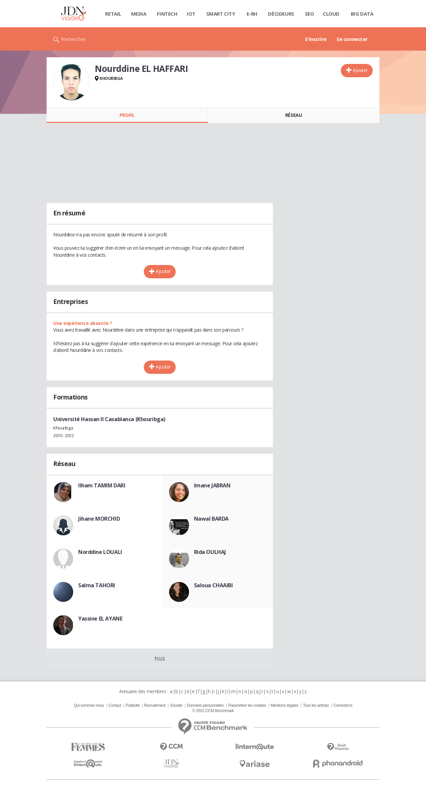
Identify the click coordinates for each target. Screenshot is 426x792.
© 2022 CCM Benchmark (213, 710)
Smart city (220, 13)
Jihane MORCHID (99, 518)
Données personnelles (205, 705)
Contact (114, 705)
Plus (159, 658)
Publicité (133, 705)
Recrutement (154, 705)
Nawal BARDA (211, 518)
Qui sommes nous (89, 705)
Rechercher (73, 39)
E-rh (252, 13)
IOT (191, 13)
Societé (176, 705)
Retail (113, 13)
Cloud (331, 13)
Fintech (167, 13)
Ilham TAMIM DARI (101, 485)
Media (138, 13)
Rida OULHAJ (210, 552)
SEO (309, 13)
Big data (362, 13)
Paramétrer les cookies (247, 705)
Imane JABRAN (212, 485)
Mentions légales (284, 705)
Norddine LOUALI (100, 552)
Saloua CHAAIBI (213, 585)
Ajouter (360, 70)
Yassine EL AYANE (100, 618)
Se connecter (352, 39)
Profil (126, 115)
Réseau (293, 115)
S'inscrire (315, 39)
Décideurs (281, 13)
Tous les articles (316, 705)
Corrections (342, 705)
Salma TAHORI (96, 585)
